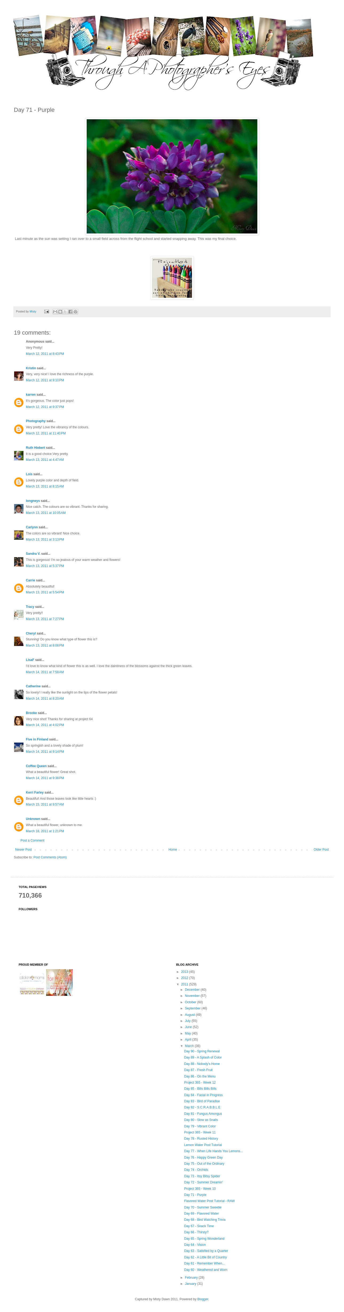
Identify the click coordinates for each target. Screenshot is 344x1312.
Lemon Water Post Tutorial (203, 1145)
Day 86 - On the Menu (199, 1076)
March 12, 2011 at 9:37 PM (45, 407)
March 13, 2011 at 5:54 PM (45, 592)
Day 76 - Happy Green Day (203, 1157)
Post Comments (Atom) (50, 857)
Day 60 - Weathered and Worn (205, 1270)
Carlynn (32, 527)
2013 (185, 972)
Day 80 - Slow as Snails (201, 1120)
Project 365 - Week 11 (200, 1132)
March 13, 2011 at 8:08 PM (45, 645)
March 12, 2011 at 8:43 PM (45, 354)
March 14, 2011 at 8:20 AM (45, 698)
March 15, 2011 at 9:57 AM (45, 804)
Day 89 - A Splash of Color (203, 1057)
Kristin (31, 368)
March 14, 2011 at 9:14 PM (45, 752)
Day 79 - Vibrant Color (200, 1126)
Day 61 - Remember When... (204, 1263)
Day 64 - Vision (195, 1245)
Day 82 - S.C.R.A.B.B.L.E (202, 1107)
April (188, 1039)
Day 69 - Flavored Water (201, 1213)
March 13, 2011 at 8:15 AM (45, 486)
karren (31, 395)
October (191, 1002)
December (193, 990)
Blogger (202, 1299)
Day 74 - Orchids (196, 1170)
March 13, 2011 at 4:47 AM (45, 460)
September (193, 1008)
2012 (185, 978)
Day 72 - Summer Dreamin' (203, 1182)
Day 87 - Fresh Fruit (198, 1070)
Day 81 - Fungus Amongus (203, 1114)
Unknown (33, 819)
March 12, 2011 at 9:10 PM (45, 380)
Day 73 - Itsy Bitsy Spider (202, 1176)
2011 (185, 984)
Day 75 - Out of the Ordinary (204, 1164)
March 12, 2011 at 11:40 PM (46, 433)
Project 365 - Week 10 (200, 1189)
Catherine (33, 686)
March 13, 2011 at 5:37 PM (45, 566)
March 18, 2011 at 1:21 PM (45, 831)
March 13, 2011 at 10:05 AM (46, 513)
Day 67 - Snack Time (199, 1226)
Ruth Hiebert (35, 448)
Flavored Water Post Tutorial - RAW (209, 1201)
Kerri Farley (35, 792)
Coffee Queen (36, 766)
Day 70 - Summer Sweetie (202, 1207)
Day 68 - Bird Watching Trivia (204, 1220)
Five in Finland (37, 739)
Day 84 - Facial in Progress (203, 1095)
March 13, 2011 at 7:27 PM (45, 619)
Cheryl (31, 633)
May (188, 1033)
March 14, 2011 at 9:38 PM (45, 778)
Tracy (30, 607)
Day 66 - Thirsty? (196, 1232)
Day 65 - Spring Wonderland (204, 1238)
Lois (29, 474)
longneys (33, 501)
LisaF (30, 660)
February (191, 1277)
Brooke (31, 713)
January (191, 1284)
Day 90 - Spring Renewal (201, 1051)
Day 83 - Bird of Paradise (202, 1101)
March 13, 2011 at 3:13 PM (45, 539)
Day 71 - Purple (195, 1195)
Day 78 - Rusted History (201, 1138)
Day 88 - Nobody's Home (202, 1064)
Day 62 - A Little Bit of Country (205, 1257)
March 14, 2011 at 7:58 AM (45, 672)
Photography (36, 421)
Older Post (321, 849)
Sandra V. (33, 554)
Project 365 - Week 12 (200, 1082)
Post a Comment (32, 840)
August (190, 1015)
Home (173, 849)
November (193, 996)
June (189, 1027)
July (188, 1021)
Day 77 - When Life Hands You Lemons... (213, 1151)
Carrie (30, 580)
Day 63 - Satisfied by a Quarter (206, 1251)
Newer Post (23, 849)
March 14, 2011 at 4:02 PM (45, 725)
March (190, 1046)
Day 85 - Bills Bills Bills (200, 1089)
